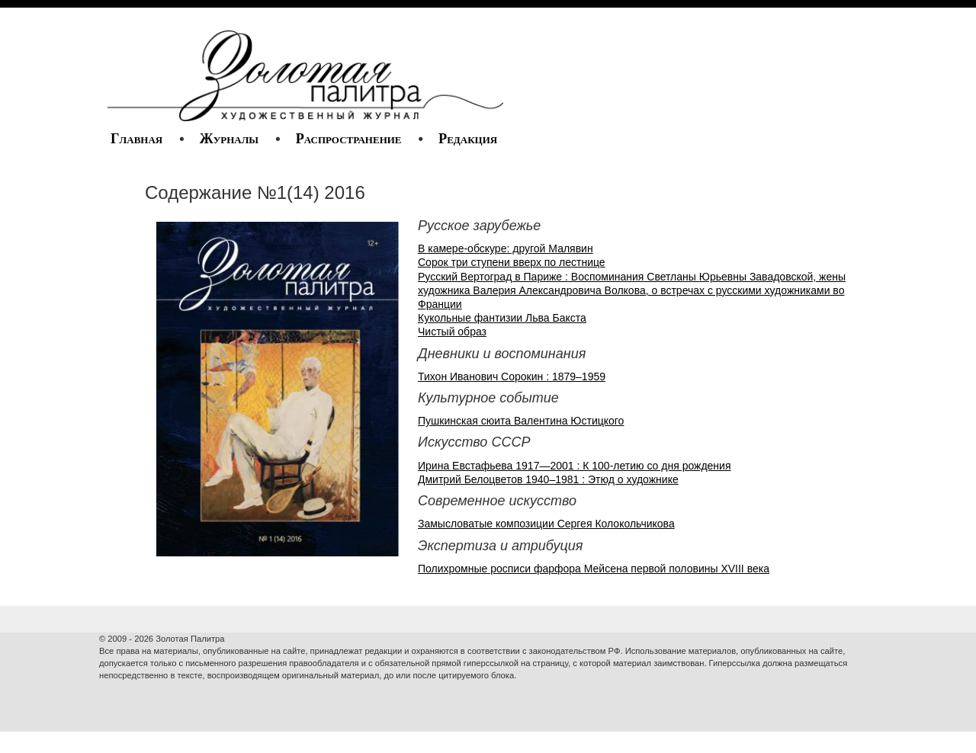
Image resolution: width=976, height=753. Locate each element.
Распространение (349, 138)
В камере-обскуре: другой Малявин (505, 248)
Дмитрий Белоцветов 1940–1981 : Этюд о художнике (548, 479)
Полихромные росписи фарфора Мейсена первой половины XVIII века (593, 568)
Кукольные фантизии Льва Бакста (502, 318)
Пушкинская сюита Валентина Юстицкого (521, 421)
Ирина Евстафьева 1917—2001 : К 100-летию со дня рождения (574, 466)
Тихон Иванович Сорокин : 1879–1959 (511, 376)
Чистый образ (452, 331)
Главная (136, 138)
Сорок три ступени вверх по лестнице (511, 262)
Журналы (229, 138)
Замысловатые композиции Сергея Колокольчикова (546, 523)
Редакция (467, 138)
